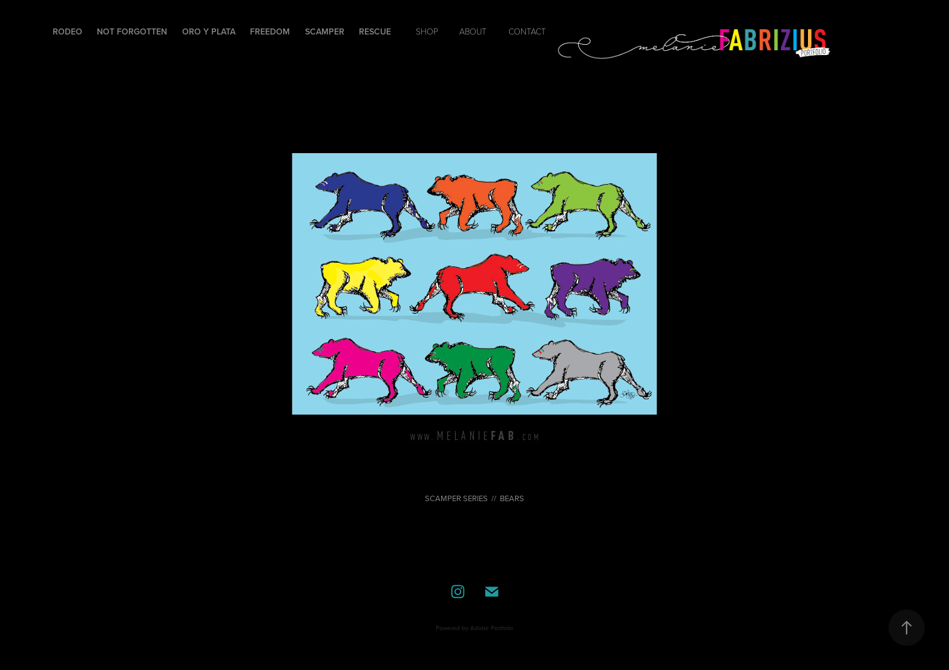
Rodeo (67, 31)
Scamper (324, 31)
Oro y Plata (208, 31)
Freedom (270, 31)
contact (527, 31)
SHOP (427, 31)
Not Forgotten (132, 31)
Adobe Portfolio (491, 627)
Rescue (375, 31)
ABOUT (473, 31)
